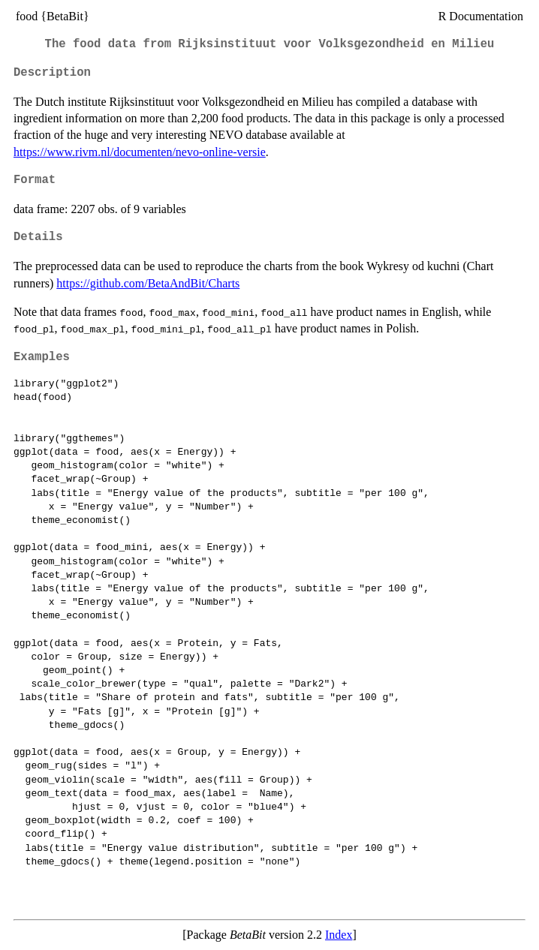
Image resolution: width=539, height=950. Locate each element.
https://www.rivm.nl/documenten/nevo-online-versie (140, 152)
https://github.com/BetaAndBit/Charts (147, 283)
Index (338, 934)
